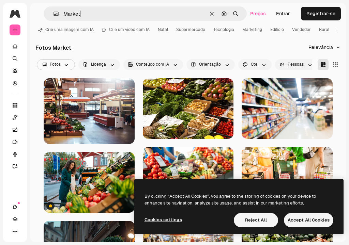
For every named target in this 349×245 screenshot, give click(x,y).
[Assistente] (18, 166)
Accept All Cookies (309, 220)
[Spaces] (18, 117)
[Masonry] (323, 64)
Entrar (283, 14)
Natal (163, 29)
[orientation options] (210, 64)
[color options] (255, 64)
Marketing (252, 29)
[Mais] (15, 231)
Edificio (277, 29)
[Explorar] (15, 83)
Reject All (256, 220)
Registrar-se (320, 14)
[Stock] (15, 70)
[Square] (335, 64)
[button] (53, 13)
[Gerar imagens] (18, 129)
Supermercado (190, 29)
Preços (258, 14)
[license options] (99, 64)
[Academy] (15, 219)
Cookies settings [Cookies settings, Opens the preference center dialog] (163, 220)
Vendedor (301, 29)
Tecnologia (223, 29)
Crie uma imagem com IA (66, 29)
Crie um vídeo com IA (126, 29)
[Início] (15, 46)
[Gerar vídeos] (18, 141)
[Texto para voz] (18, 154)
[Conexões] (15, 206)
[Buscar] (15, 58)
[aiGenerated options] (153, 64)
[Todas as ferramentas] (15, 105)
